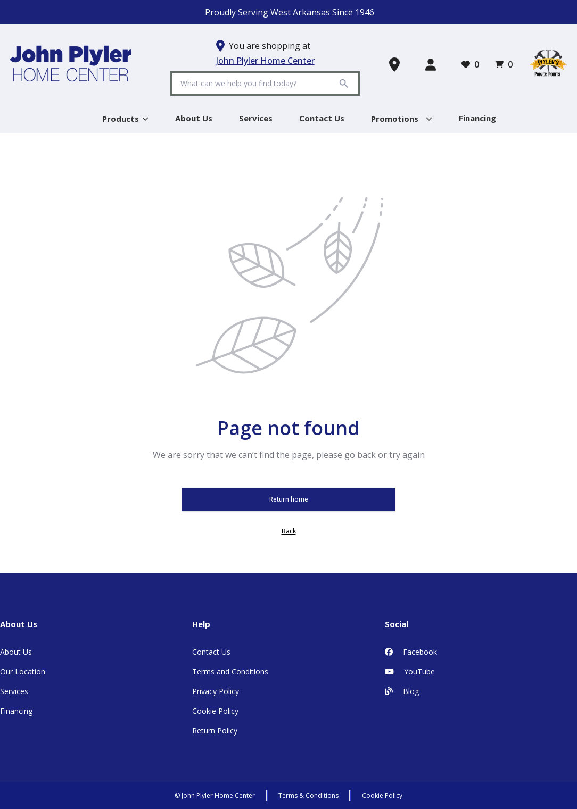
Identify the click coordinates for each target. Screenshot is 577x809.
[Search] (257, 83)
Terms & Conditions (308, 795)
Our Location (22, 671)
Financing (16, 711)
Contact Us (211, 652)
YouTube (410, 671)
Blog (402, 691)
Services (14, 691)
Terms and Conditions (230, 671)
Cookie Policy (215, 711)
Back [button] (289, 531)
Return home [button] (288, 499)
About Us (16, 652)
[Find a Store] (396, 64)
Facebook (411, 652)
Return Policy (214, 730)
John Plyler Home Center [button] (265, 60)
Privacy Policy (215, 691)
